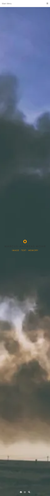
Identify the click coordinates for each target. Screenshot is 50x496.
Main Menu (25, 3)
